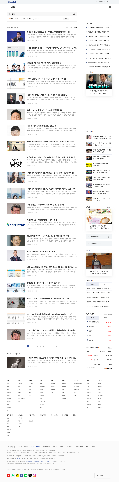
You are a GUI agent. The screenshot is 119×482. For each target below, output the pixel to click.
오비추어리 (89, 404)
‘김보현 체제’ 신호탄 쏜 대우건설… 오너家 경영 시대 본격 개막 (48, 236)
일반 (8, 410)
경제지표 (53, 386)
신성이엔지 (91, 340)
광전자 (90, 331)
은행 (19, 386)
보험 (19, 389)
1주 (18, 18)
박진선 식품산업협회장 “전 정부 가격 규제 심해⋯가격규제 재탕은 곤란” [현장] (53, 142)
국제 (63, 380)
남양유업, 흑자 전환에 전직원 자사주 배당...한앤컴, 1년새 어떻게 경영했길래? (53, 157)
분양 (30, 392)
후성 (90, 335)
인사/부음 (89, 398)
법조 (88, 383)
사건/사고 (89, 389)
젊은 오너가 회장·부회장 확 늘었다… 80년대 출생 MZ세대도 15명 (49, 314)
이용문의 (62, 446)
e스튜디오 (31, 418)
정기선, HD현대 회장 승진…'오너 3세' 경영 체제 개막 (45, 110)
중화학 (41, 392)
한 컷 (19, 427)
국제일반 (64, 386)
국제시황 (9, 407)
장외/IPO (9, 392)
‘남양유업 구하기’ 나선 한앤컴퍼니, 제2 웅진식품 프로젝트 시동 (48, 299)
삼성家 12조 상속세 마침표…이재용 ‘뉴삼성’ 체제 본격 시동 (102, 67)
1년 (30, 18)
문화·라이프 (10, 415)
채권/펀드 (9, 401)
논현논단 (100, 383)
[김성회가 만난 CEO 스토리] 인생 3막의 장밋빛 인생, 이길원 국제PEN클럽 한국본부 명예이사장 (59, 358)
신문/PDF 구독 (102, 2)
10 (56, 346)
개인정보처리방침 (35, 446)
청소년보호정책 (46, 446)
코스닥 (105, 318)
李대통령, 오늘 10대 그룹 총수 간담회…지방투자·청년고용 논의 (48, 32)
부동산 (30, 380)
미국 (63, 389)
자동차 (41, 389)
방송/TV (9, 421)
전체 (12, 18)
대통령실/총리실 (78, 383)
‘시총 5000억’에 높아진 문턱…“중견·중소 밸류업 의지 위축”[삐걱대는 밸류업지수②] (56, 267)
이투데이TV (32, 415)
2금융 (19, 392)
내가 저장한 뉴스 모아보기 (98, 237)
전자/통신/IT (43, 386)
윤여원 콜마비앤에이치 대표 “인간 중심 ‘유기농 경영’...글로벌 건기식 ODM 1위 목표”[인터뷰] (58, 173)
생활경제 (53, 389)
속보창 (96, 2)
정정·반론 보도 (70, 446)
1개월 (24, 18)
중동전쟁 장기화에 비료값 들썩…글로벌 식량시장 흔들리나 (102, 62)
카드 (19, 395)
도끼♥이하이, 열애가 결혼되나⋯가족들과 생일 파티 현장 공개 (103, 27)
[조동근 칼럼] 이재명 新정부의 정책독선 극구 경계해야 (45, 205)
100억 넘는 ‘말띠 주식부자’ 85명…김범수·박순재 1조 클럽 (47, 79)
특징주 (92, 284)
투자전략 (105, 284)
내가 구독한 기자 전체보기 (99, 243)
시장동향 (31, 383)
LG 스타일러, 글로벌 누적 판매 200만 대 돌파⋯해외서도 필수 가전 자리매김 (102, 138)
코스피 (92, 318)
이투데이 (19, 458)
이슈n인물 (100, 407)
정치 (75, 380)
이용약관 (26, 446)
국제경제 (64, 383)
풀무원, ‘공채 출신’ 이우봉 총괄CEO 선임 (41, 251)
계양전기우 (91, 326)
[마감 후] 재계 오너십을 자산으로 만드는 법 (41, 126)
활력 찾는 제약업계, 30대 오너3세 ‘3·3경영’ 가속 (43, 283)
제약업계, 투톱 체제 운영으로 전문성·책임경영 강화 (44, 63)
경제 (52, 380)
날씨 (74, 415)
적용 (66, 19)
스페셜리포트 (43, 415)
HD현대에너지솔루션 (94, 322)
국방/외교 (76, 389)
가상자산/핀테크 (21, 398)
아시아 (63, 395)
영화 (8, 424)
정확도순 (69, 27)
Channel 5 (54, 415)
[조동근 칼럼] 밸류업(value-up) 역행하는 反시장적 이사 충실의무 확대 (51, 330)
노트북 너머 (100, 404)
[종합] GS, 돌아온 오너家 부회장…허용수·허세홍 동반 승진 (47, 95)
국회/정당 (76, 386)
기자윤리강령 (36, 461)
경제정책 (53, 383)
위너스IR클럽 (65, 415)
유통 (41, 398)
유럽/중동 (64, 398)
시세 (8, 389)
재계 (41, 383)
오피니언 (100, 380)
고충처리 (55, 446)
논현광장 (100, 386)
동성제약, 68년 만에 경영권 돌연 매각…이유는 (42, 220)
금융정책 (20, 383)
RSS (108, 2)
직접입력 (37, 19)
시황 (8, 386)
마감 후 (99, 398)
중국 (63, 392)
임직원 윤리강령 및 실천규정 (47, 461)
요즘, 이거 (20, 421)
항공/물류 (42, 395)
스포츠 (8, 433)
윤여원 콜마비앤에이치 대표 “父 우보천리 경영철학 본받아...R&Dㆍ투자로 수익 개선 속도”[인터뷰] (60, 189)
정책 (30, 389)
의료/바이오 (42, 401)
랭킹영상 (31, 421)
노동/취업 (89, 392)
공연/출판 (9, 430)
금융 (19, 380)
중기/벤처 (42, 404)
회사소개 (19, 446)
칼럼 (99, 401)
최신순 (75, 27)
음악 (8, 427)
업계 (30, 386)
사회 (88, 380)
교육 (88, 386)
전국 (88, 395)
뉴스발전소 (20, 415)
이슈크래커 (20, 418)
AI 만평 (99, 392)
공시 (8, 383)
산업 (41, 380)
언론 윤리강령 (29, 461)
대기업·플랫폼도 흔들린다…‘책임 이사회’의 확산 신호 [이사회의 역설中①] (52, 48)
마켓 (8, 380)
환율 (8, 404)
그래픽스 (20, 424)
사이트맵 (94, 446)
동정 (88, 401)
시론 (99, 389)
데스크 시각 (100, 395)
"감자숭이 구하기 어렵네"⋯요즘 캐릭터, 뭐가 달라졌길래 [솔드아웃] (99, 228)
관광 (8, 418)
